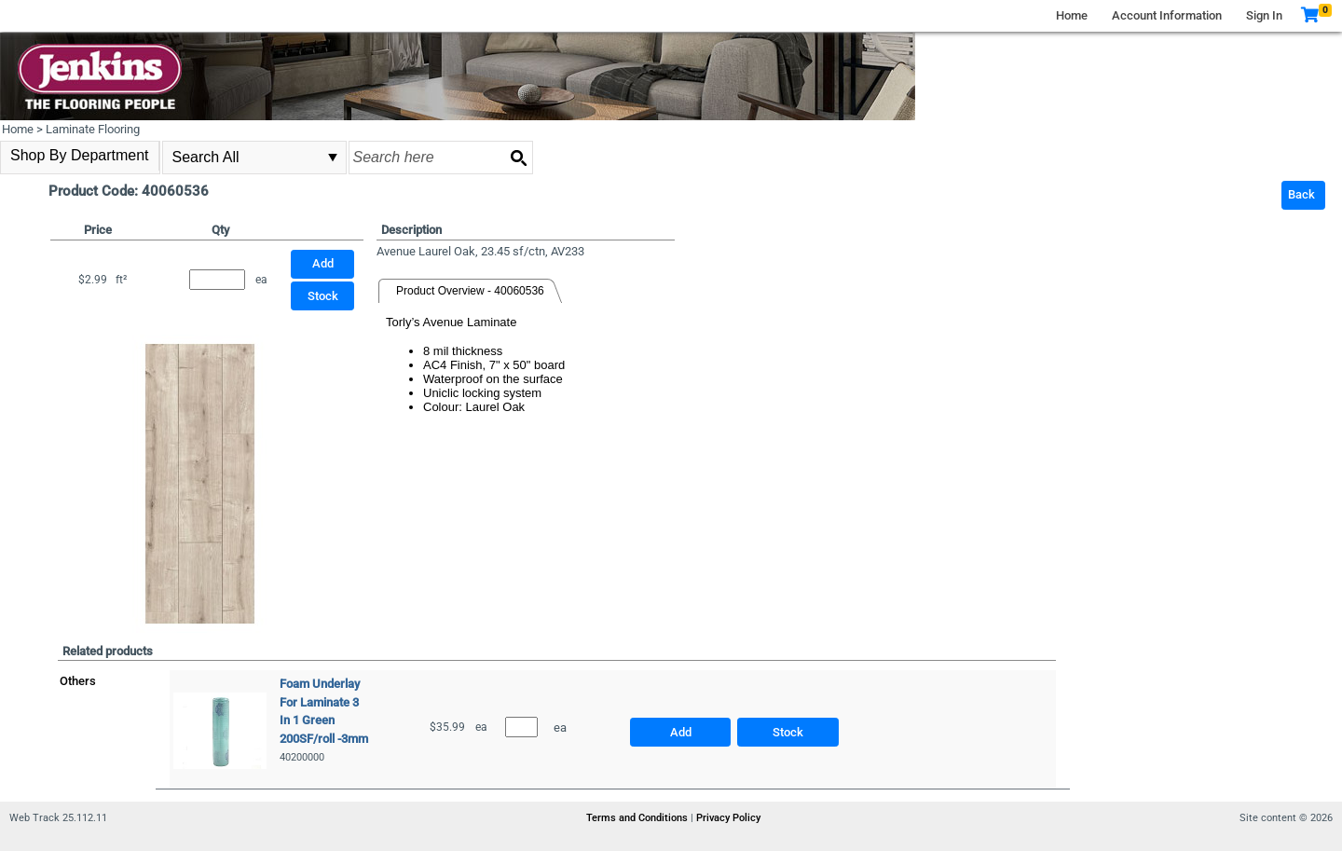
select (333, 157)
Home (1072, 15)
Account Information (1167, 15)
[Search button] (518, 157)
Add (681, 732)
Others (78, 681)
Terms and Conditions (638, 818)
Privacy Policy (728, 818)
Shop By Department (79, 155)
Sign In (1264, 15)
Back (1301, 194)
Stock (323, 296)
